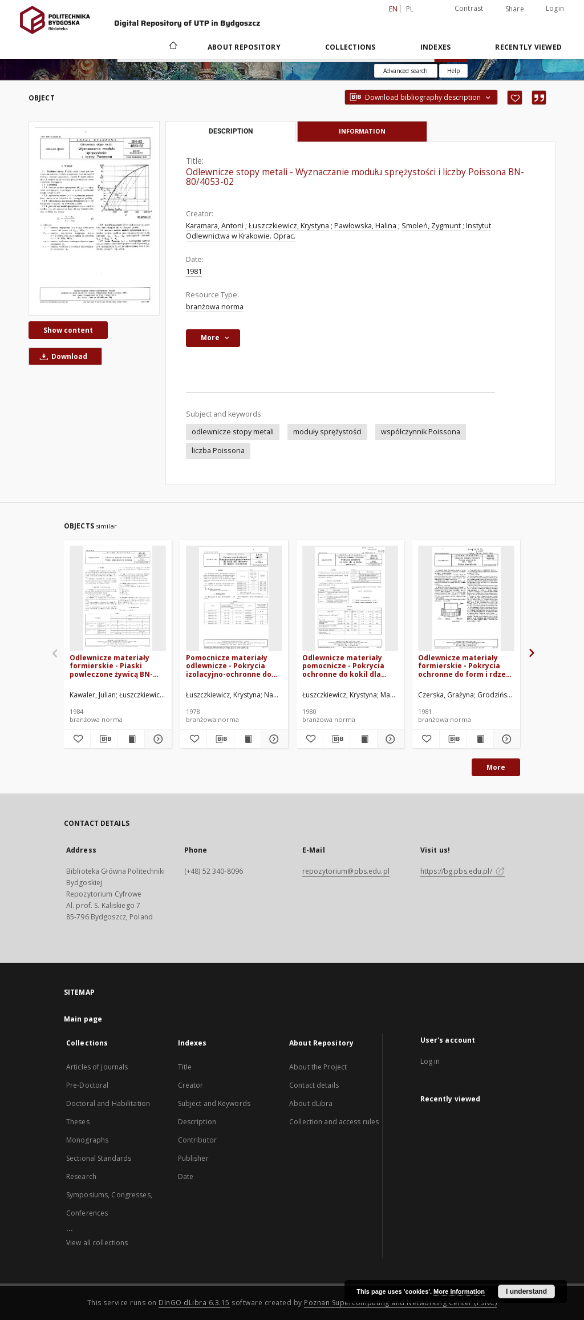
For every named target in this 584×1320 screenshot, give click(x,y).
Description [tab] (231, 131)
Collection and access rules (334, 1122)
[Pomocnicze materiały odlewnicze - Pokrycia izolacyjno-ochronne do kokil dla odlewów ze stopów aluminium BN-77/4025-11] (234, 599)
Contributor (197, 1140)
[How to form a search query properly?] (453, 71)
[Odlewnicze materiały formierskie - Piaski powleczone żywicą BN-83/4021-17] (117, 599)
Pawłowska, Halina (365, 226)
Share (514, 9)
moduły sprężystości (327, 432)
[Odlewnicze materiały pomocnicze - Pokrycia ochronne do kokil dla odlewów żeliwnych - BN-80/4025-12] (350, 599)
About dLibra (310, 1103)
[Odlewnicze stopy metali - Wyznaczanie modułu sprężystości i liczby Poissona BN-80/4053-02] (94, 218)
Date (185, 1176)
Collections (350, 47)
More (495, 767)
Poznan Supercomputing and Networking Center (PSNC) (400, 1302)
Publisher (193, 1158)
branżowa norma (215, 307)
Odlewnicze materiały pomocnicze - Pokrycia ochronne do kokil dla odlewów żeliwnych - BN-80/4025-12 (346, 666)
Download (61, 356)
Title (185, 1067)
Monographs (87, 1140)
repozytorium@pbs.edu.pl (346, 871)
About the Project (318, 1067)
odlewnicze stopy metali (233, 432)
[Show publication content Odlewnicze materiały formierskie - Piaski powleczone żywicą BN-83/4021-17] (131, 739)
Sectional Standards (98, 1158)
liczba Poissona (218, 450)
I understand (526, 1291)
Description (197, 1122)
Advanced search (405, 71)
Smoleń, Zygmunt (431, 226)
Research (81, 1176)
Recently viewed (528, 47)
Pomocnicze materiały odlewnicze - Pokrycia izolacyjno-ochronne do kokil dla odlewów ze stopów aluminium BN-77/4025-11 (228, 666)
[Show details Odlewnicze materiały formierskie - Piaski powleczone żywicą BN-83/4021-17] (156, 739)
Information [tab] (362, 131)
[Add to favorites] (514, 97)
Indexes (435, 47)
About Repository (244, 47)
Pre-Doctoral (87, 1085)
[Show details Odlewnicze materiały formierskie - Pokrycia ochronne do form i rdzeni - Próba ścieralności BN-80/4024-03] (505, 739)
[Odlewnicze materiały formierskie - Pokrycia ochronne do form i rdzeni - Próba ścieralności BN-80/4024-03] (466, 599)
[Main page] (172, 46)
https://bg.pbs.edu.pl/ (462, 871)
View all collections (97, 1243)
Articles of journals (97, 1067)
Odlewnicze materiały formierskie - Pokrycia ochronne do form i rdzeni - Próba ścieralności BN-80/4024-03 (465, 666)
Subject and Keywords (214, 1103)
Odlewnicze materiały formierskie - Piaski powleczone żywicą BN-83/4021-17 (111, 666)
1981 (194, 271)
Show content (68, 330)
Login (555, 8)
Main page (83, 1019)
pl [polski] (410, 9)
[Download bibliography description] (104, 739)
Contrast (469, 8)
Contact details (314, 1085)
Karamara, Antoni (215, 226)
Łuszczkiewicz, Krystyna (289, 226)
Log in (430, 1061)
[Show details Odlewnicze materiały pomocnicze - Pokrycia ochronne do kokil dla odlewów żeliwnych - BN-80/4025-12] (389, 739)
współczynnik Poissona (420, 432)
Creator (191, 1085)
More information (459, 1291)
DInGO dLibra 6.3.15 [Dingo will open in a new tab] (194, 1302)
